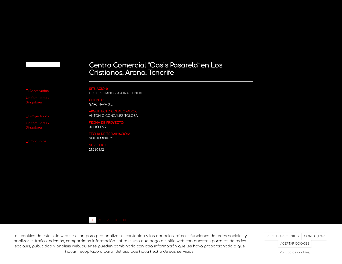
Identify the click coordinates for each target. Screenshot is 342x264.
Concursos (37, 141)
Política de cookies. (295, 252)
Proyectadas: (39, 116)
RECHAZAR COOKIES (283, 236)
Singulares (34, 102)
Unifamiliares (36, 98)
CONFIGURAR (314, 236)
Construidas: (39, 91)
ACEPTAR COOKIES (294, 243)
